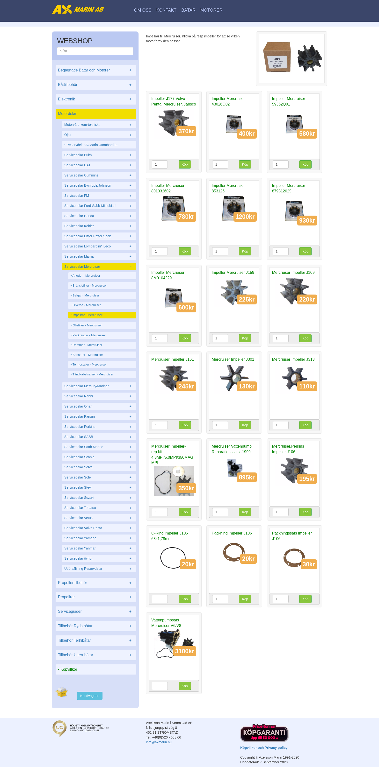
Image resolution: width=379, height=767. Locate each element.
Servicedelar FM (99, 195)
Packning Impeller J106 (232, 533)
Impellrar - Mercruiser (87, 315)
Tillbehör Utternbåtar (96, 655)
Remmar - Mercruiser (87, 345)
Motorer (211, 10)
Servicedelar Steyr (99, 487)
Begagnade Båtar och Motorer (96, 70)
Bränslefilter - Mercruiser (90, 285)
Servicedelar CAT (99, 165)
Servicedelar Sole (99, 477)
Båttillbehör (96, 85)
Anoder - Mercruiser (86, 275)
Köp (185, 164)
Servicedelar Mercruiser (99, 266)
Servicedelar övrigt (99, 558)
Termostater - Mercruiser (90, 364)
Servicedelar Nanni (99, 396)
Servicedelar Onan (99, 406)
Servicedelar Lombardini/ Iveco (99, 246)
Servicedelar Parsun (99, 416)
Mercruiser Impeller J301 (233, 359)
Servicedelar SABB (99, 436)
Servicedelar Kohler (99, 226)
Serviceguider (96, 611)
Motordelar (96, 114)
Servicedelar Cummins (99, 175)
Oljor (99, 134)
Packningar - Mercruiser (89, 335)
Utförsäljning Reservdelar (99, 568)
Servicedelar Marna (99, 256)
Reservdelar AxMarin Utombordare (92, 145)
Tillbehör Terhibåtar (96, 640)
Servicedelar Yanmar (99, 548)
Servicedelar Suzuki (99, 497)
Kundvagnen (89, 696)
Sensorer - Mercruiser (88, 355)
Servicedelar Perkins (99, 426)
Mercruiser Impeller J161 (172, 359)
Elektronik (96, 99)
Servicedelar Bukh (99, 155)
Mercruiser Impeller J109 (293, 272)
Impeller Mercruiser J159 (233, 272)
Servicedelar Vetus (99, 517)
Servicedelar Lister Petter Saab (99, 236)
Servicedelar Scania (99, 457)
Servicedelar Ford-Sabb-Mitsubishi (99, 205)
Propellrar (96, 597)
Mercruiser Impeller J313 (293, 359)
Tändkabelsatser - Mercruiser (93, 374)
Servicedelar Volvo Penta (99, 528)
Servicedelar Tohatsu (99, 507)
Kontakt (166, 10)
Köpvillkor (68, 669)
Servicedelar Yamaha (99, 538)
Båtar (188, 10)
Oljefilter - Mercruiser (87, 325)
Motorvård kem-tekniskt (99, 124)
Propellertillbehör (96, 583)
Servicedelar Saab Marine (99, 446)
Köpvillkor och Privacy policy (263, 748)
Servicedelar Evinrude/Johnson (99, 185)
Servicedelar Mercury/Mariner (99, 386)
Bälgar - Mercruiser (86, 295)
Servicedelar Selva (99, 467)
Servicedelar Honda (99, 215)
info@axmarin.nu (159, 742)
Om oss (143, 10)
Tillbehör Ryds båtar (96, 626)
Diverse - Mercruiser (87, 305)
